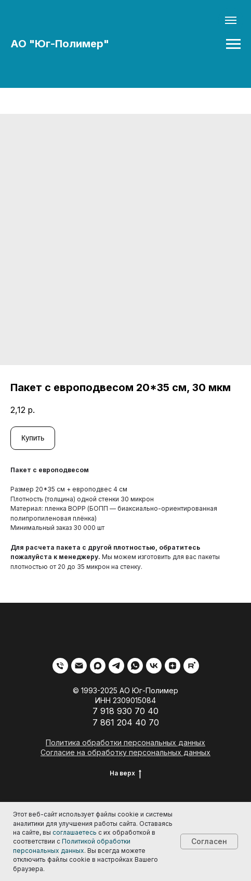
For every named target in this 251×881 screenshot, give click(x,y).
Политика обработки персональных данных (125, 742)
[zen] (172, 665)
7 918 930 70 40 (125, 711)
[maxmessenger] (97, 665)
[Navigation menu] (233, 44)
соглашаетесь (74, 832)
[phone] (60, 665)
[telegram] (116, 665)
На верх (125, 773)
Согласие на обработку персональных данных (125, 752)
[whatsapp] (135, 665)
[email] (79, 665)
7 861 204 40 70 (126, 722)
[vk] (154, 665)
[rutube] (191, 665)
